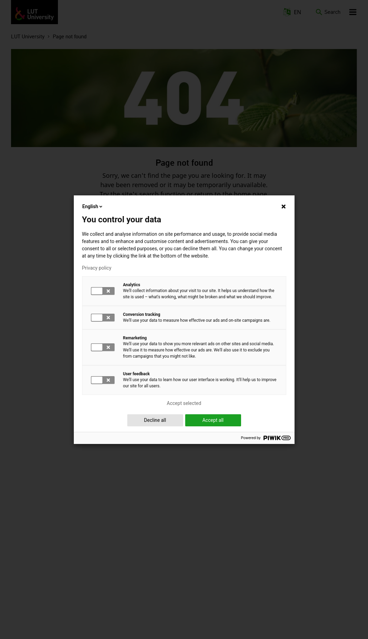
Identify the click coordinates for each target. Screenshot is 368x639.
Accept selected (184, 403)
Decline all (155, 420)
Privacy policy (96, 268)
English (93, 206)
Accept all (213, 420)
